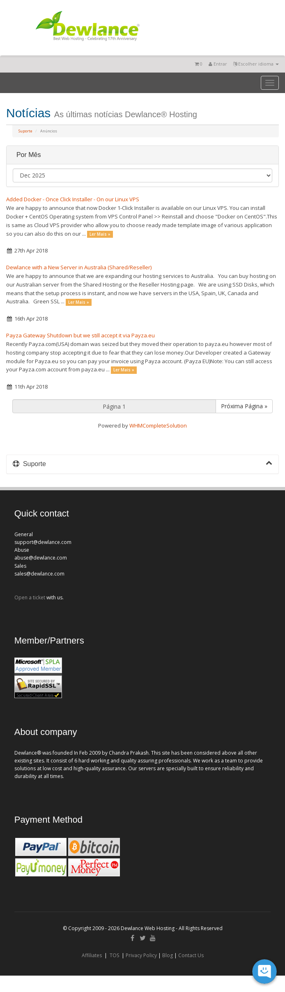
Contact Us (191, 955)
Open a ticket (29, 597)
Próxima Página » (244, 406)
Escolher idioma (256, 64)
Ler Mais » (100, 234)
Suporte (25, 131)
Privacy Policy (141, 955)
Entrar (218, 64)
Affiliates (92, 955)
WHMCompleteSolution (158, 425)
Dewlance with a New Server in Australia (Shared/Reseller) (79, 267)
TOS (114, 955)
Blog (167, 955)
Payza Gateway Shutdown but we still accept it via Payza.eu (80, 335)
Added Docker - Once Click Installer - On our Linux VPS (72, 199)
